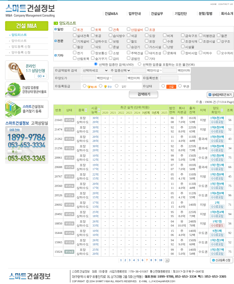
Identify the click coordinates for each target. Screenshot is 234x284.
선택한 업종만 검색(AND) (116, 64)
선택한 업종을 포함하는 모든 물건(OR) (169, 64)
